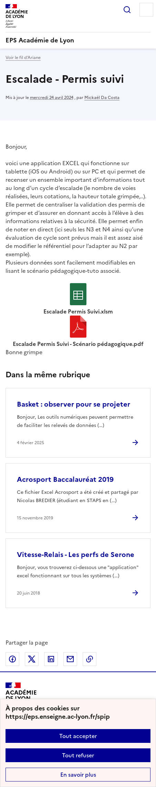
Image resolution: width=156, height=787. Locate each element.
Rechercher (127, 10)
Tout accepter (78, 736)
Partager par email (70, 659)
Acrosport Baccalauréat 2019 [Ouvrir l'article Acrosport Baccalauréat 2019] (65, 479)
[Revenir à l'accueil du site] (21, 698)
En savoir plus (78, 774)
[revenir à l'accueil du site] (78, 40)
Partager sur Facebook (12, 659)
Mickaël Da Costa (101, 97)
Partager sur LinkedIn (51, 659)
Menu (146, 10)
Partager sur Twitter (32, 659)
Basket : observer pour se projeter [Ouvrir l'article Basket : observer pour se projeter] (73, 404)
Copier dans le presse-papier (89, 659)
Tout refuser (78, 755)
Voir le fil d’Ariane (23, 57)
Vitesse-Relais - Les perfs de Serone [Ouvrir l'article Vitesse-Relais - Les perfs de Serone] (75, 554)
